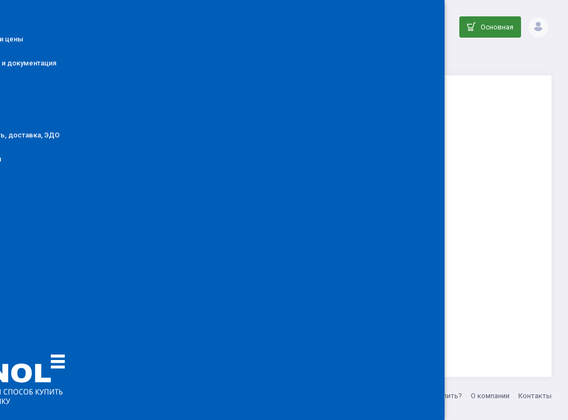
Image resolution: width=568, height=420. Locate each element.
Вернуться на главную (367, 314)
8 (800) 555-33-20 (334, 396)
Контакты (535, 396)
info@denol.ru (278, 396)
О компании (490, 396)
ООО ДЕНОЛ (228, 396)
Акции (403, 396)
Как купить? (442, 396)
